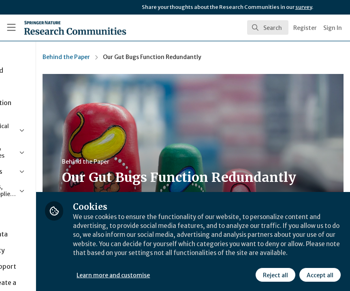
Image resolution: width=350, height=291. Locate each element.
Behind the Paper (134, 57)
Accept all (319, 274)
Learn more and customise (181, 274)
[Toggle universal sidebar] (11, 27)
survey (303, 7)
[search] (267, 27)
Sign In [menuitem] (332, 28)
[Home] (59, 27)
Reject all (274, 274)
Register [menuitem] (305, 28)
